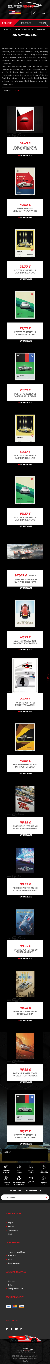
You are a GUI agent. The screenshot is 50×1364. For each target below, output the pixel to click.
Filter (48, 679)
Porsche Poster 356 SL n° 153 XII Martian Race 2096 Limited (25, 1074)
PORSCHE (7, 23)
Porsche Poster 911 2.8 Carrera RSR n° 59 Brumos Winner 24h (25, 951)
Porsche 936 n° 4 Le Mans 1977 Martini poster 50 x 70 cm (25, 704)
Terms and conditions (16, 1252)
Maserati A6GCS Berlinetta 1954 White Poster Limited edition (25, 209)
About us (11, 1259)
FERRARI (43, 23)
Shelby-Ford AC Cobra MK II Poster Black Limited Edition (25, 765)
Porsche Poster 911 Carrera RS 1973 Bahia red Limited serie (25, 148)
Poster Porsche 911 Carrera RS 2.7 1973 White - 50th (25, 333)
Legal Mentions (14, 1263)
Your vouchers (13, 1230)
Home (6, 29)
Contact (11, 1281)
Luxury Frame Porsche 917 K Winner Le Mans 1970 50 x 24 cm (25, 580)
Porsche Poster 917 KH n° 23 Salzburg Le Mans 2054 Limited (25, 889)
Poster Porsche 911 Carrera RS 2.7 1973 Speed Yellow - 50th (25, 271)
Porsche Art (28, 29)
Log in (10, 1223)
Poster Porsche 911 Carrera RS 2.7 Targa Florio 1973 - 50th (25, 395)
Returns (11, 1285)
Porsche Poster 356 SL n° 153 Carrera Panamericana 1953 (25, 1012)
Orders (11, 1226)
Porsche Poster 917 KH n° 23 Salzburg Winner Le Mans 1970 (25, 827)
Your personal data (15, 1289)
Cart (10, 1234)
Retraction (12, 1256)
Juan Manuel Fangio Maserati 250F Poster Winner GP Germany (25, 642)
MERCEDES (25, 23)
